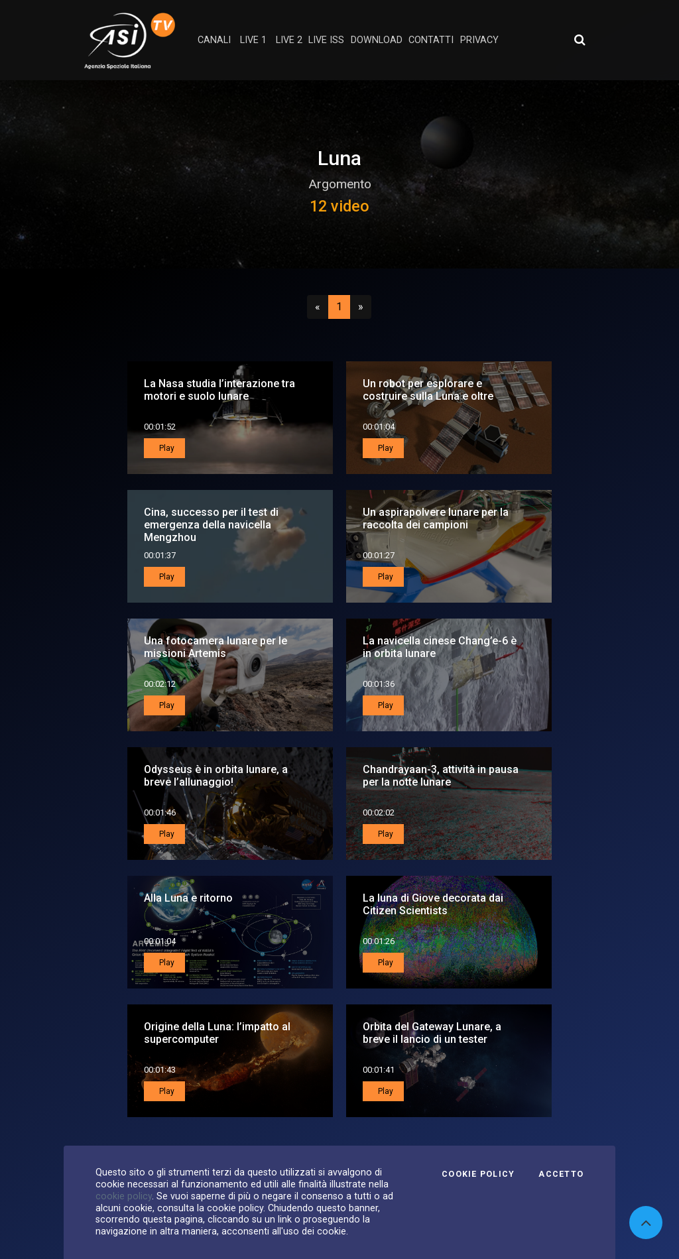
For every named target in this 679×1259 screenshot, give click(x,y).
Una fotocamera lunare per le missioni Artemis (215, 647)
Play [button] (165, 448)
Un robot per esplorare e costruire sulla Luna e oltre (428, 389)
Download (376, 40)
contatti (431, 40)
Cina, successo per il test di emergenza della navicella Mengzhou (211, 525)
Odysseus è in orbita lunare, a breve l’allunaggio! (216, 775)
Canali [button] (214, 40)
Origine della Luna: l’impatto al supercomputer (217, 1033)
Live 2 (289, 40)
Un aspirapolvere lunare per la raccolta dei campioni (436, 518)
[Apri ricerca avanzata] (579, 40)
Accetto (561, 1174)
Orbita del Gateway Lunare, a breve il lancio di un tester (432, 1033)
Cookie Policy (478, 1174)
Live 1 (253, 40)
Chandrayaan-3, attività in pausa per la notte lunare (441, 775)
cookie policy (123, 1196)
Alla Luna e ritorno (188, 898)
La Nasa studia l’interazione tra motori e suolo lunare (219, 389)
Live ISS (326, 40)
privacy (479, 40)
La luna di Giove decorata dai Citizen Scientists (433, 904)
